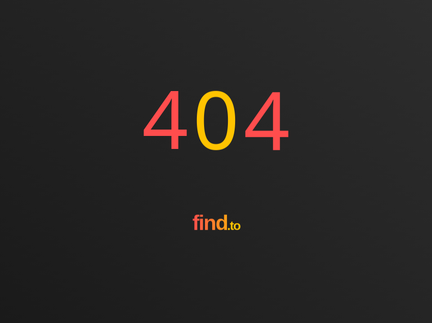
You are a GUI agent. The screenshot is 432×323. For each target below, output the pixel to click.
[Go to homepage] (216, 255)
